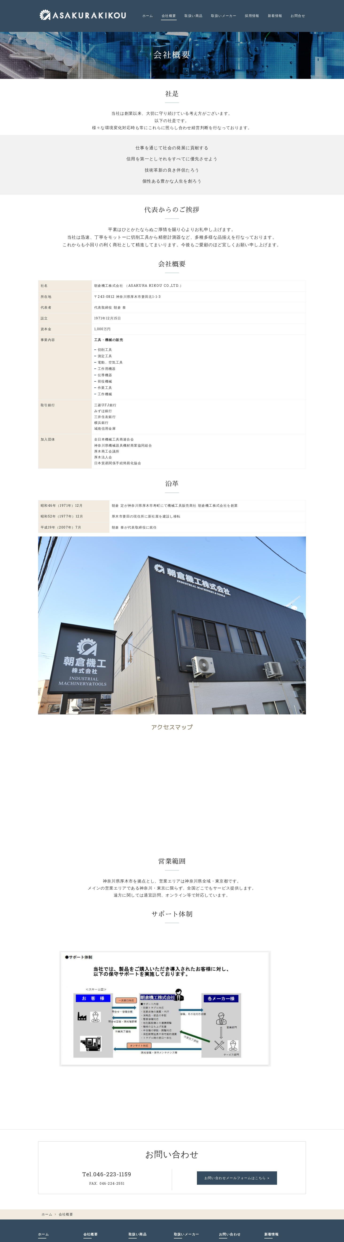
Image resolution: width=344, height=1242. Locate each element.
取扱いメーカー (223, 16)
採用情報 (252, 16)
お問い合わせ (230, 1234)
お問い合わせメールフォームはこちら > (237, 1178)
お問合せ (298, 16)
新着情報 (275, 16)
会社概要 (169, 16)
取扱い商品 (193, 16)
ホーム (147, 16)
